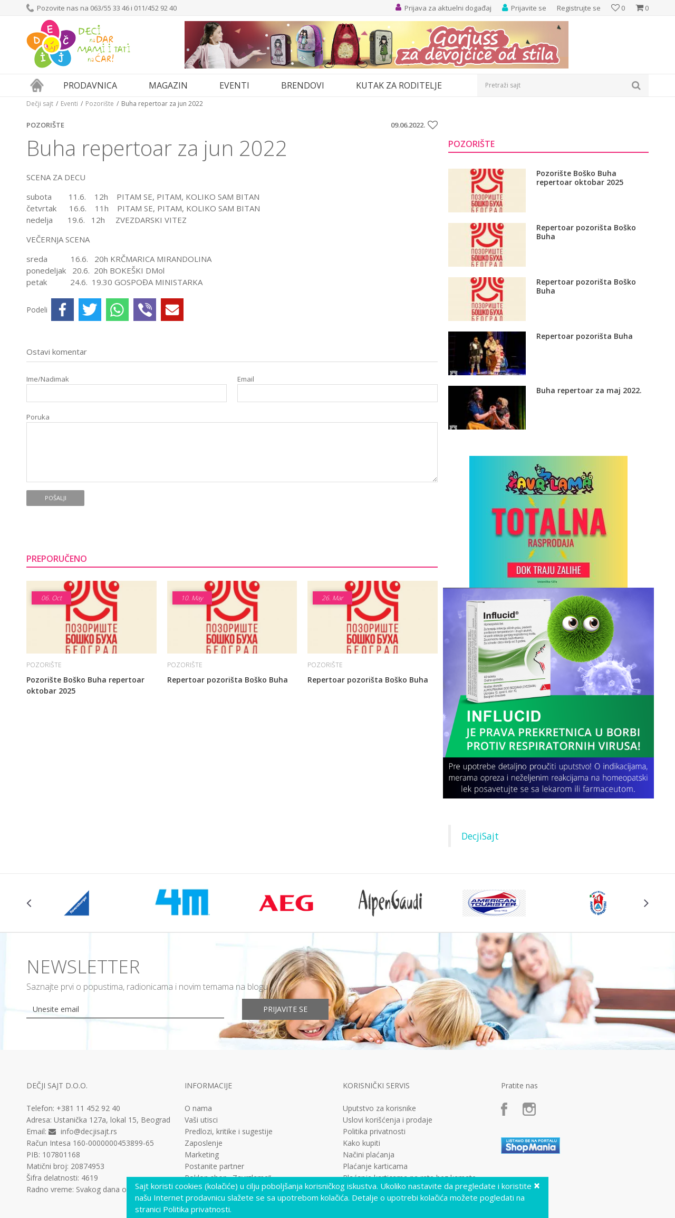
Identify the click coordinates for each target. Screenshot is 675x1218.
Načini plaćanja (368, 1155)
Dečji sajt (39, 103)
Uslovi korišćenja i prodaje (387, 1120)
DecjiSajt (480, 836)
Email (245, 379)
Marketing (202, 1155)
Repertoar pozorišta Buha (584, 336)
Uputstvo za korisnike (379, 1108)
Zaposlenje (204, 1143)
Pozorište (99, 103)
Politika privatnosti (374, 1131)
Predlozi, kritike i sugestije (229, 1131)
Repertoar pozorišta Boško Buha (227, 680)
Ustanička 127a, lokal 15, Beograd (112, 1120)
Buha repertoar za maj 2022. (589, 390)
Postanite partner (214, 1166)
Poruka (38, 417)
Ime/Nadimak (47, 379)
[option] (78, 903)
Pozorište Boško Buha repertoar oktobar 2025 (85, 685)
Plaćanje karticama (375, 1166)
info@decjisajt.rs (89, 1131)
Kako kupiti (361, 1143)
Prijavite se (285, 1009)
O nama (198, 1108)
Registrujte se (579, 8)
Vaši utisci (201, 1120)
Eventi (69, 103)
